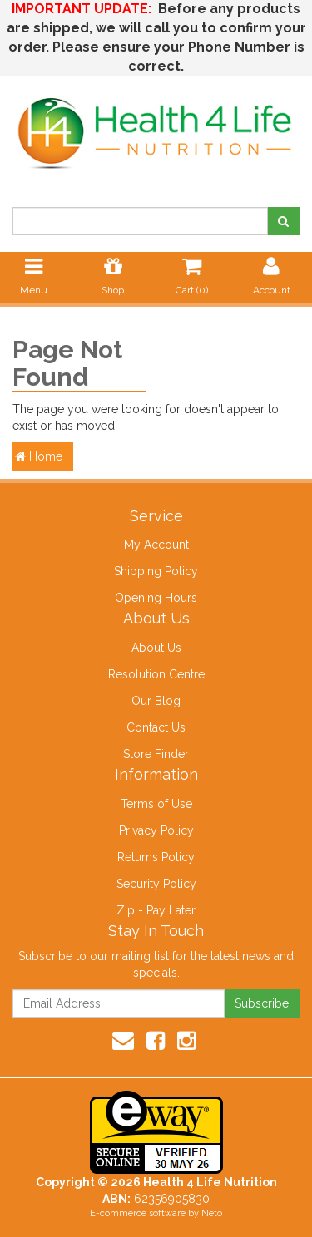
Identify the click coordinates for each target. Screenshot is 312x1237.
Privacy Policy (156, 830)
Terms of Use (156, 804)
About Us (156, 647)
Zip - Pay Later (156, 910)
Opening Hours (156, 597)
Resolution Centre (156, 674)
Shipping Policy (156, 571)
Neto (211, 1213)
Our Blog (156, 700)
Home (38, 456)
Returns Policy (156, 857)
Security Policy (156, 883)
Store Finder (156, 754)
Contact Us (156, 727)
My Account (156, 544)
